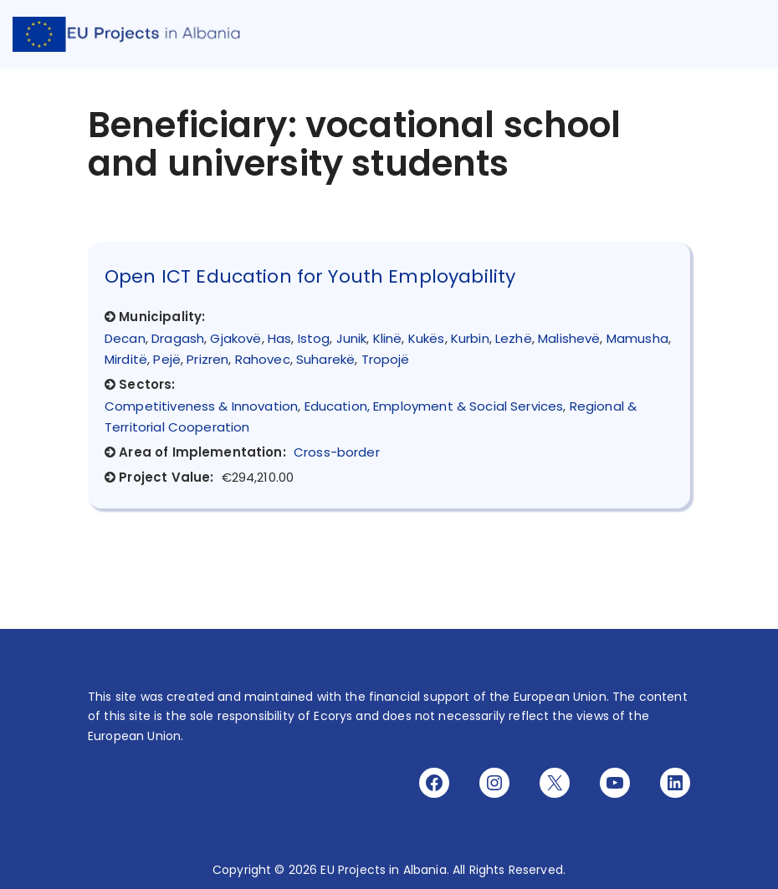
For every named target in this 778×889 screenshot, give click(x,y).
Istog (314, 338)
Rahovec (262, 359)
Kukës (426, 338)
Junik (351, 338)
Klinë (387, 338)
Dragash (177, 338)
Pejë (167, 359)
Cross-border (337, 452)
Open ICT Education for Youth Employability (310, 276)
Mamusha (637, 338)
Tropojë (385, 359)
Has (279, 338)
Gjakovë (235, 338)
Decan (125, 338)
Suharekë (325, 359)
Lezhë (513, 338)
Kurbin (470, 338)
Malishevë (569, 338)
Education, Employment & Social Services (434, 406)
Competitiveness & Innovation (201, 406)
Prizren (207, 359)
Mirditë (126, 359)
